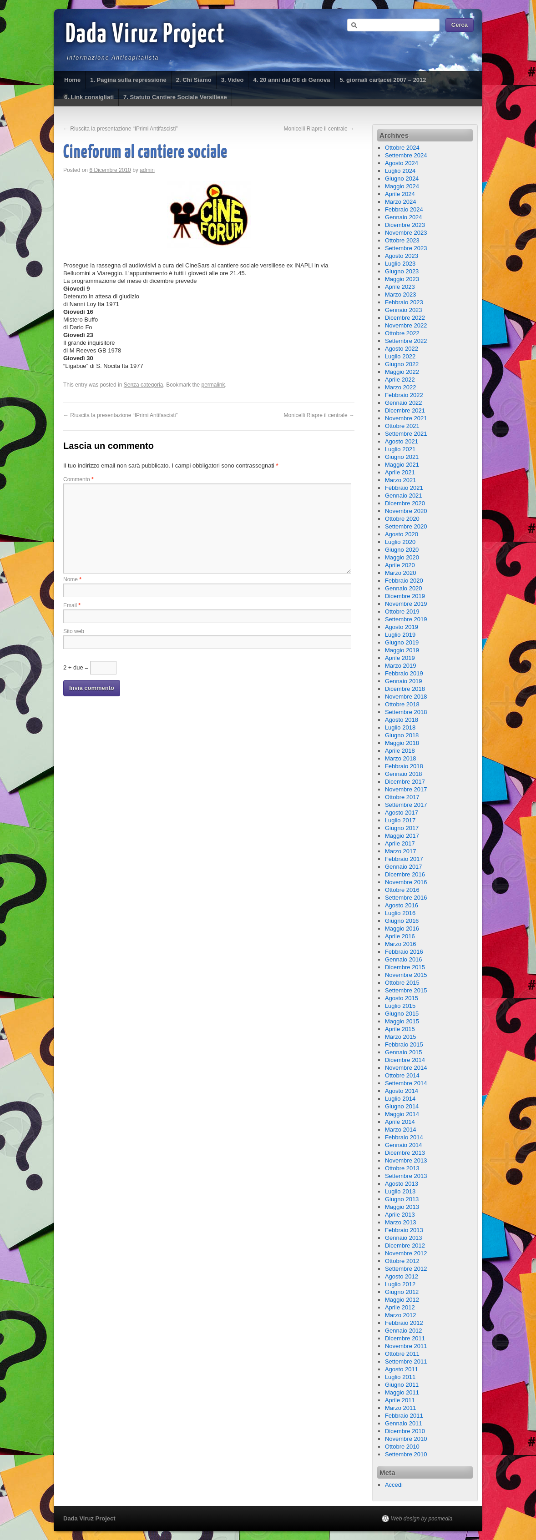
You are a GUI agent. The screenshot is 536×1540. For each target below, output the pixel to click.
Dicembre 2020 (405, 503)
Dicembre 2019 (405, 596)
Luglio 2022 (400, 356)
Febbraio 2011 (404, 1415)
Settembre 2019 (406, 619)
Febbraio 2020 (404, 580)
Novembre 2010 (406, 1438)
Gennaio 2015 (403, 1052)
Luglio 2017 (400, 820)
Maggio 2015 (402, 1021)
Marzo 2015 (400, 1036)
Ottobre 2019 (402, 611)
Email (72, 605)
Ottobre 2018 (402, 704)
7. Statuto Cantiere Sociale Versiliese (175, 97)
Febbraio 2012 (404, 1322)
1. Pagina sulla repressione (128, 79)
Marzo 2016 (400, 944)
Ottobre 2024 (402, 147)
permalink (213, 385)
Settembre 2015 (406, 990)
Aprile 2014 (400, 1121)
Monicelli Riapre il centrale (319, 129)
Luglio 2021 (400, 449)
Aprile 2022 (400, 379)
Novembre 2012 (406, 1253)
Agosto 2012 (401, 1276)
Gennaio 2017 (403, 866)
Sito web (73, 631)
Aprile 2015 (400, 1029)
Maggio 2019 (402, 650)
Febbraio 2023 (404, 302)
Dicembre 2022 (405, 317)
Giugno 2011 (402, 1384)
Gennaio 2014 (403, 1145)
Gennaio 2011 (403, 1423)
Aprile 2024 (400, 194)
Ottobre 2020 (402, 518)
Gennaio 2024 (403, 217)
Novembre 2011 (406, 1346)
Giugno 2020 (402, 549)
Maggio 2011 (402, 1392)
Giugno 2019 (402, 642)
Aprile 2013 (400, 1214)
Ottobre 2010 (402, 1446)
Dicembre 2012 (405, 1245)
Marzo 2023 (400, 294)
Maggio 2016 (402, 928)
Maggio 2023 (402, 279)
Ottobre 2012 (402, 1261)
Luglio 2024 (400, 170)
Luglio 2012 (400, 1284)
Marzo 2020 (400, 572)
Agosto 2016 (401, 905)
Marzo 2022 (400, 387)
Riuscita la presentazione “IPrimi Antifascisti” (120, 129)
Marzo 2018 (400, 758)
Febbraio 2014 (404, 1137)
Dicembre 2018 (405, 688)
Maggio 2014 (402, 1114)
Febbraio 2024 (404, 209)
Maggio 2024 (402, 186)
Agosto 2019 (401, 627)
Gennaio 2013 (403, 1237)
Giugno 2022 (402, 364)
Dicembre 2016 (405, 874)
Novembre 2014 (406, 1067)
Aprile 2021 (400, 472)
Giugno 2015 (402, 1013)
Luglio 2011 (400, 1377)
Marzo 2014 (400, 1129)
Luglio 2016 (400, 913)
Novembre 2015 (406, 974)
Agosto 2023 (401, 255)
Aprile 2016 (400, 936)
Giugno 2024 (402, 178)
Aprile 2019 (400, 657)
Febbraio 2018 (404, 766)
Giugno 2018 (402, 735)
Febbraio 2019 (404, 673)
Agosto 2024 (401, 163)
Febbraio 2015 (404, 1044)
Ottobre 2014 (402, 1075)
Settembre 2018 (406, 712)
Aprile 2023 (400, 286)
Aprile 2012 (400, 1307)
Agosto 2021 (401, 441)
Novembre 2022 (406, 325)
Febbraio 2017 (404, 859)
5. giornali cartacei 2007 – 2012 (382, 79)
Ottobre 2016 (402, 889)
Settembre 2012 (406, 1268)
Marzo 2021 (400, 480)
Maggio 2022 (402, 371)
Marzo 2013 (400, 1222)
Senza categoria (143, 385)
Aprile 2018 (400, 750)
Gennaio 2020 (403, 588)
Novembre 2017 (406, 789)
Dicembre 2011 (405, 1338)
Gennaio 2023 (403, 310)
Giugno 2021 (402, 456)
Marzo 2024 (400, 201)
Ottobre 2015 (402, 982)
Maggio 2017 (402, 835)
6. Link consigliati (89, 97)
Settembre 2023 (406, 248)
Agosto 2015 (401, 998)
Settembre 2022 (406, 340)
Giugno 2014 (402, 1106)
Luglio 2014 (400, 1098)
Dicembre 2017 (405, 781)
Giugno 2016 (402, 920)
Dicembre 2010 (405, 1431)
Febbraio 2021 (404, 487)
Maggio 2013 (402, 1206)
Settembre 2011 (406, 1361)
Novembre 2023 (406, 232)
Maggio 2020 (402, 557)
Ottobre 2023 (402, 240)
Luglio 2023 (400, 263)
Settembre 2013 (406, 1176)
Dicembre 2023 (405, 224)
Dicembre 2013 (405, 1152)
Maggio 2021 (402, 464)
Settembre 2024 (406, 155)
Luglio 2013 (400, 1191)
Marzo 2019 (400, 665)
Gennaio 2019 (403, 681)
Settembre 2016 (406, 897)
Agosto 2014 (401, 1090)
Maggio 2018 (402, 743)
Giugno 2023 (402, 271)
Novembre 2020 (406, 511)
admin (147, 170)
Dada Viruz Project (145, 35)
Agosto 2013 (401, 1183)
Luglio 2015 (400, 1005)
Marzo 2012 (400, 1315)
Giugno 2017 (402, 828)
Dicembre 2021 (405, 410)
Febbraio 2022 (404, 395)
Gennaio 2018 (403, 773)
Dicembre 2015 (405, 967)
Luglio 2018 (400, 727)
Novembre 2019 (406, 603)
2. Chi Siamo (194, 79)
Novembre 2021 (406, 418)
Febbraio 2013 (404, 1230)
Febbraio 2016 (404, 951)
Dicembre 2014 (405, 1060)
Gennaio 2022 (403, 402)
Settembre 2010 (406, 1454)
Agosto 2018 (401, 719)
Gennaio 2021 (403, 495)
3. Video (232, 79)
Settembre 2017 (406, 804)
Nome (72, 579)
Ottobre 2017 (402, 797)
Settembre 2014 (406, 1083)
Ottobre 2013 (402, 1168)
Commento (78, 479)
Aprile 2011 (400, 1400)
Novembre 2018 (406, 696)
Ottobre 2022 (402, 333)
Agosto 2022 (401, 348)
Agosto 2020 (401, 534)
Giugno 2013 (402, 1199)
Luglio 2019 (400, 634)
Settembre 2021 (406, 433)
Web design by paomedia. (422, 1518)
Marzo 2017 (400, 851)
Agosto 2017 (401, 812)
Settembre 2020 (406, 526)
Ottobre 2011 (402, 1353)
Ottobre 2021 (402, 426)
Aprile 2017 (400, 843)
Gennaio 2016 (403, 959)
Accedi (394, 1484)
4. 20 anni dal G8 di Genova (291, 79)
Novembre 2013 (406, 1160)
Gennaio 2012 (403, 1330)
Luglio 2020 (400, 541)
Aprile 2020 (400, 565)
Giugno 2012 (402, 1291)
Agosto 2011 (401, 1369)
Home (72, 79)
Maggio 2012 (402, 1299)
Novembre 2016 (406, 882)
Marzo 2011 (400, 1407)
